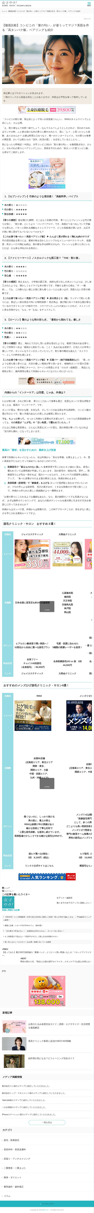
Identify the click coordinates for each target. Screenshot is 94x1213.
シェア (6, 888)
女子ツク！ (46, 1210)
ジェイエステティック (32, 673)
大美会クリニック (67, 673)
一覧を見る (47, 1122)
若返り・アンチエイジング (17, 1159)
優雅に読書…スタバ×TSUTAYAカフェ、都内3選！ (24, 925)
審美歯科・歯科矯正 (14, 1187)
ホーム (4, 11)
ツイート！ (8, 891)
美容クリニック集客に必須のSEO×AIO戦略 (49, 1041)
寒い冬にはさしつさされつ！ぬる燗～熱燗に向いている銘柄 (28, 942)
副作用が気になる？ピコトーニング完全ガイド (51, 1058)
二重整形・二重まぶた (15, 1168)
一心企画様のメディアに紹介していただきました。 (24, 1107)
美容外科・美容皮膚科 (15, 1149)
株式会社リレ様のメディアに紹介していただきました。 (26, 1086)
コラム (7, 1196)
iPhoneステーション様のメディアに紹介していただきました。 (29, 1114)
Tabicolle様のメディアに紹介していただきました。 (24, 1100)
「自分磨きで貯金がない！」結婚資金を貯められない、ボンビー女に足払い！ (35, 931)
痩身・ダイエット (12, 1177)
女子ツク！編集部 (64, 898)
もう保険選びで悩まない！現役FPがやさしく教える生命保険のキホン (31, 936)
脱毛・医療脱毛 (11, 1140)
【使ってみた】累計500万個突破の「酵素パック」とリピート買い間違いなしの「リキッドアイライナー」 (47, 952)
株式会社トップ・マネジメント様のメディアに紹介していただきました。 (34, 1093)
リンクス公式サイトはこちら (39, 866)
